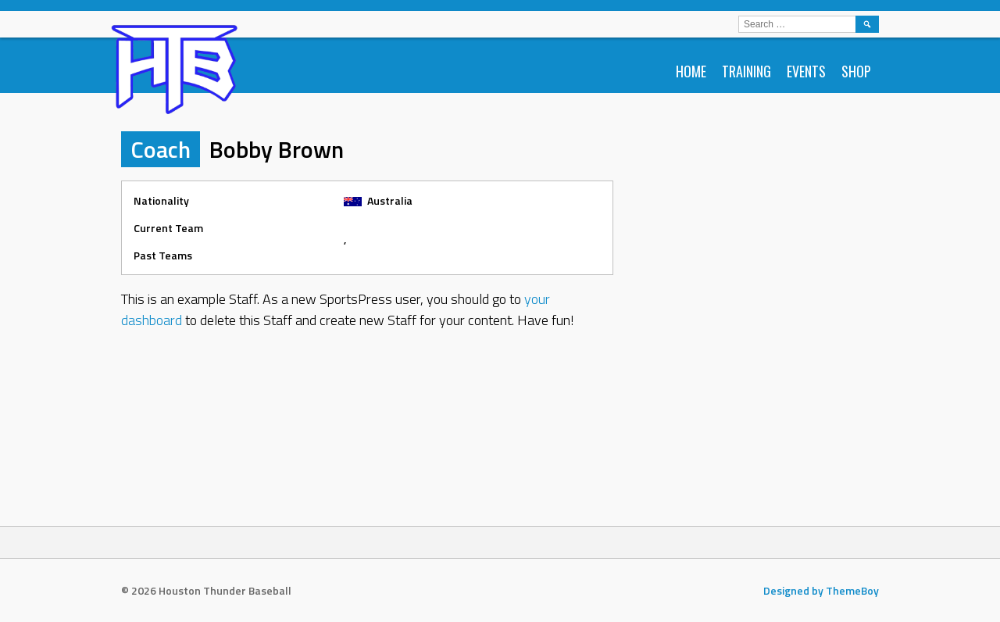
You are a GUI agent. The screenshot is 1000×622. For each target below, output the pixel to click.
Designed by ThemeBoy (821, 590)
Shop (856, 71)
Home (691, 71)
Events (806, 71)
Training (746, 71)
